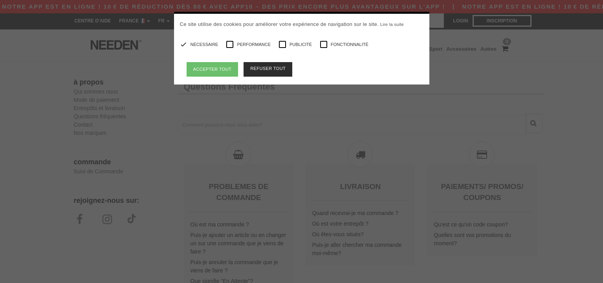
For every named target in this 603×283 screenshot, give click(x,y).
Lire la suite (392, 24)
